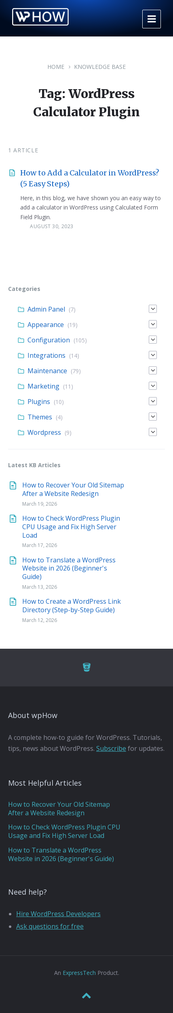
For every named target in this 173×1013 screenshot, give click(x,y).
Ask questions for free (50, 926)
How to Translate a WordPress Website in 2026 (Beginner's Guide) (69, 568)
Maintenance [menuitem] (47, 370)
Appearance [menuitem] (45, 324)
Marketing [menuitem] (43, 386)
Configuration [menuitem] (48, 340)
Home (55, 67)
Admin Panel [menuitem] (46, 309)
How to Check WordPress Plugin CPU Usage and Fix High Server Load (71, 527)
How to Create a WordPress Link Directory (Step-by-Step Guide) (71, 605)
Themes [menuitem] (39, 416)
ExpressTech (79, 973)
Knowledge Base (100, 67)
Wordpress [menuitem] (44, 432)
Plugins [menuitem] (38, 401)
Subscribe (111, 748)
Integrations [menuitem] (46, 355)
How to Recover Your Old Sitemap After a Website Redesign (73, 489)
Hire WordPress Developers (58, 913)
